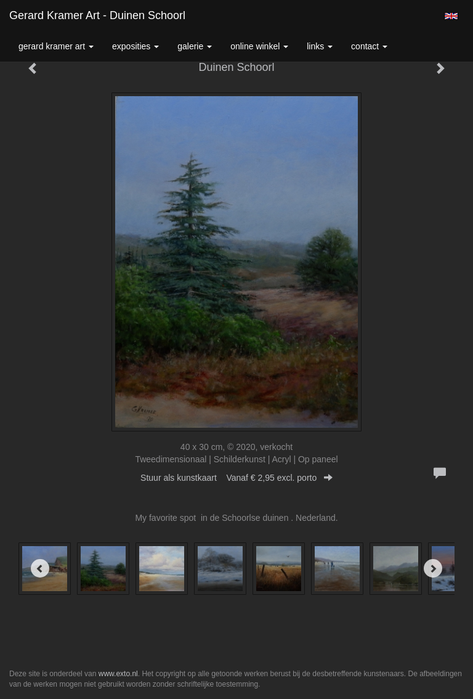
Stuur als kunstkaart (236, 478)
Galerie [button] (194, 46)
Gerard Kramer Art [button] (56, 46)
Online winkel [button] (259, 46)
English (451, 16)
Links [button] (320, 46)
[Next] (433, 568)
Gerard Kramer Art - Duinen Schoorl (97, 15)
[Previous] (40, 568)
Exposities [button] (135, 46)
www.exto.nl (118, 673)
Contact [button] (369, 46)
